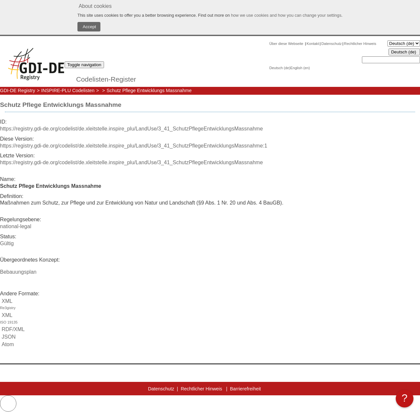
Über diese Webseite (286, 44)
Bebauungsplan (18, 272)
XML (210, 305)
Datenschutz (331, 44)
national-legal (15, 226)
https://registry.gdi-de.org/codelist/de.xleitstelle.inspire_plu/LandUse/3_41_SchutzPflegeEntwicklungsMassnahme (131, 128)
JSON (8, 337)
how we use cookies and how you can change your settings (286, 15)
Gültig (7, 243)
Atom (7, 344)
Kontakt (312, 44)
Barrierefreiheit (245, 388)
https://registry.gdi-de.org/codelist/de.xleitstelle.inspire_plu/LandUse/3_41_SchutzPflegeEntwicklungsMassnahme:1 (133, 145)
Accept (89, 26)
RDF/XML (12, 329)
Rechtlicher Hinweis (360, 44)
